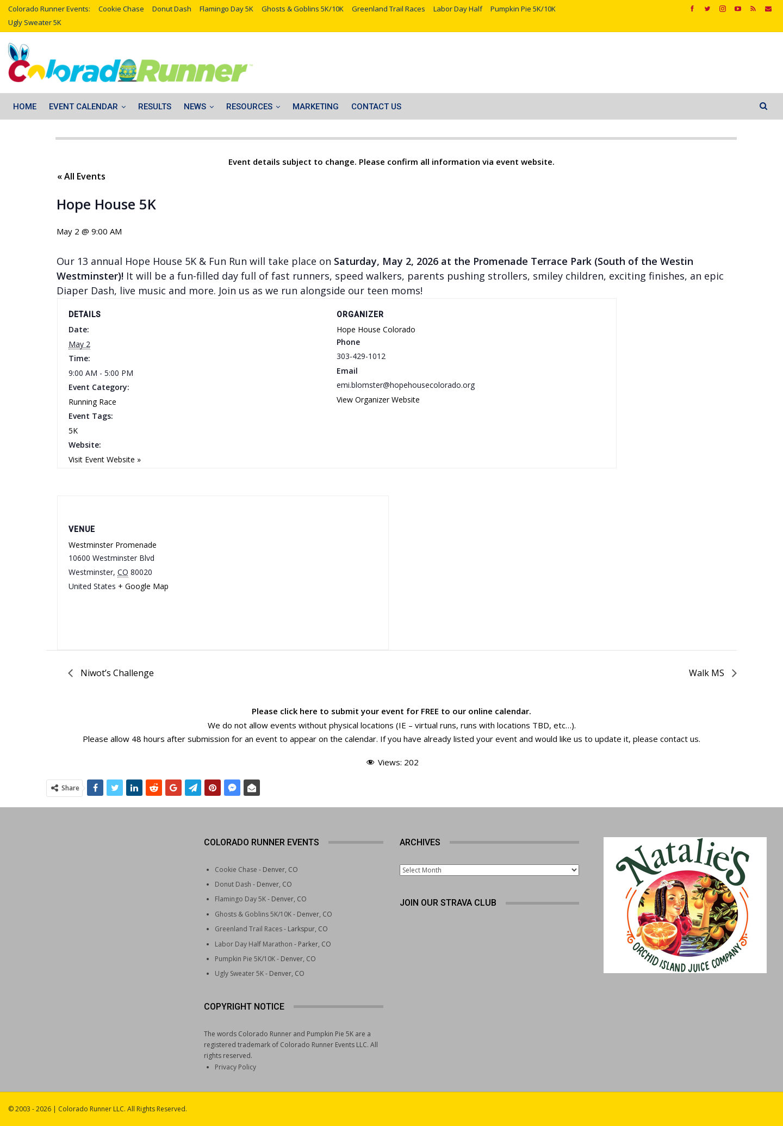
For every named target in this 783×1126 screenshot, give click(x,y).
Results (154, 107)
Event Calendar (83, 107)
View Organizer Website (378, 399)
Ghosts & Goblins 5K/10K (303, 9)
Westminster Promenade (113, 545)
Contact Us (376, 107)
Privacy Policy (235, 1067)
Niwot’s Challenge (116, 673)
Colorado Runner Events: (49, 9)
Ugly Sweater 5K (34, 22)
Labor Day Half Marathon (254, 944)
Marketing (316, 107)
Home (24, 107)
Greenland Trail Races (388, 9)
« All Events (81, 176)
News (195, 107)
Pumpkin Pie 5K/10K (523, 9)
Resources (249, 107)
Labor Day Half (457, 9)
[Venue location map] (282, 564)
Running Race (92, 402)
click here (299, 711)
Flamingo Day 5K (226, 9)
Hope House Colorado (376, 329)
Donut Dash (171, 9)
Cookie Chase (121, 9)
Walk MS (707, 673)
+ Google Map (143, 586)
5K (73, 430)
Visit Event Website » (105, 459)
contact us (679, 738)
